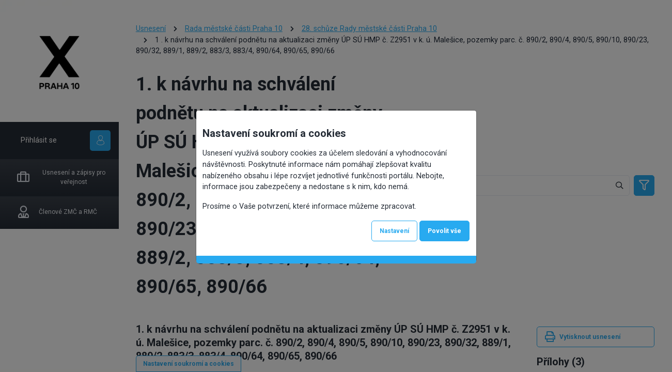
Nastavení (394, 231)
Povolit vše (444, 231)
